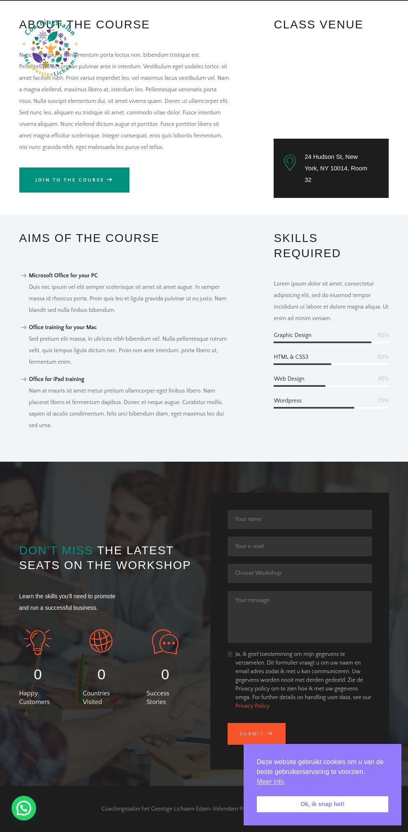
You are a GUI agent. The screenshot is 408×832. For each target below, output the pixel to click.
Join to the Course (69, 180)
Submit (252, 734)
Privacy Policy (252, 706)
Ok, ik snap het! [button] (322, 804)
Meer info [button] (270, 781)
